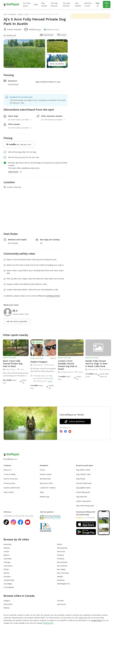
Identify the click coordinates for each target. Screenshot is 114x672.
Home (42, 470)
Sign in (97, 4)
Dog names (44, 4)
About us (7, 470)
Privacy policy (9, 483)
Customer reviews (47, 488)
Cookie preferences (12, 488)
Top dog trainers (66, 4)
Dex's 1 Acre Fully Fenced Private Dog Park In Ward (12, 363)
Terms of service (11, 479)
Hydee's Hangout (38, 362)
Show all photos (57, 64)
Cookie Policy (96, 620)
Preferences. (48, 623)
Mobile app (44, 497)
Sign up (107, 4)
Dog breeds (78, 4)
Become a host (87, 4)
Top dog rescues (54, 4)
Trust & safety (10, 474)
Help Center (9, 492)
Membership (45, 479)
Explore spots (46, 474)
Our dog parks (26, 4)
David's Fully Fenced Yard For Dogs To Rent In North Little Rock (96, 363)
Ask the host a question (16, 321)
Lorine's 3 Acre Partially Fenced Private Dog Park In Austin (67, 365)
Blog (36, 4)
